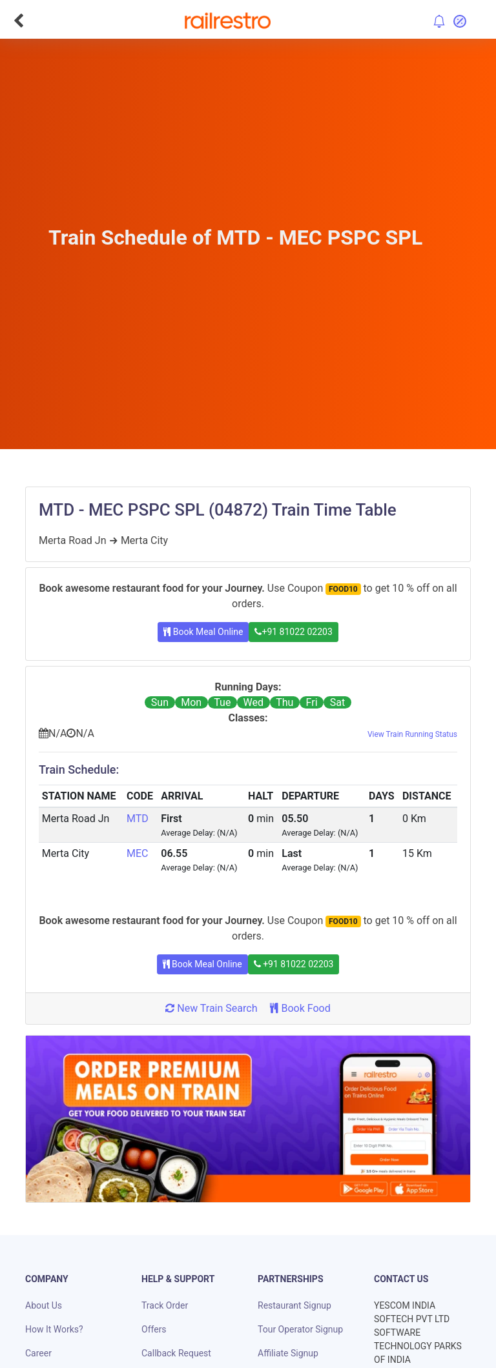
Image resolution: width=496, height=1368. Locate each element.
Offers (154, 1329)
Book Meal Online (203, 632)
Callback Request (176, 1353)
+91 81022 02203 (293, 632)
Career (38, 1353)
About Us (43, 1305)
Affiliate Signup (288, 1353)
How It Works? (54, 1329)
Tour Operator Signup (300, 1329)
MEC (137, 853)
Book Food (300, 1008)
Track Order (164, 1305)
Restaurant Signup (294, 1305)
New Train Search (211, 1008)
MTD (138, 818)
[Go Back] (18, 20)
